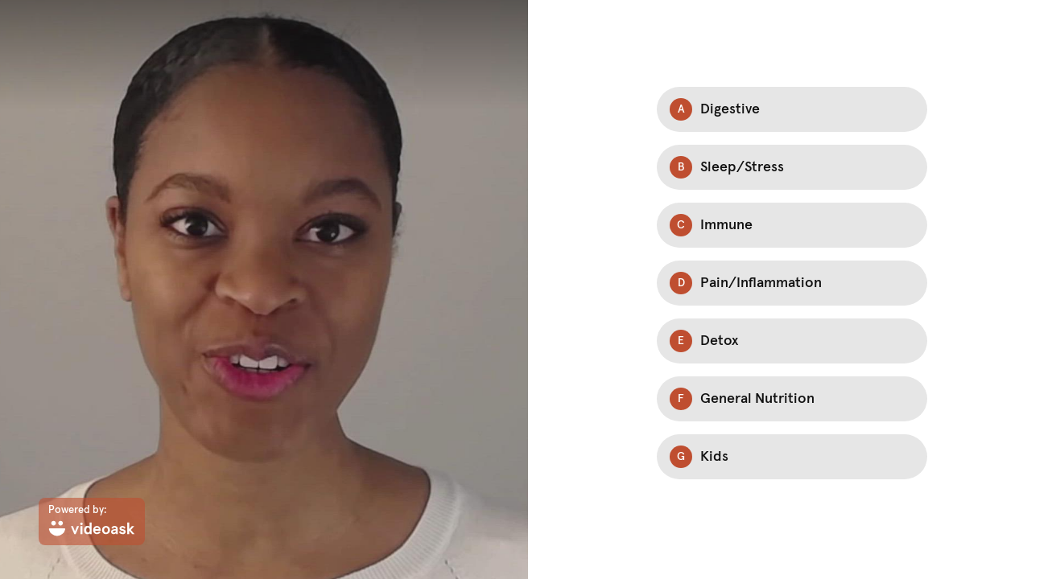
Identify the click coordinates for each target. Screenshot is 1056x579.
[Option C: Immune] (792, 225)
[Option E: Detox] (792, 340)
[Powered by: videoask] (92, 521)
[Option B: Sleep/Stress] (792, 167)
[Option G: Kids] (792, 456)
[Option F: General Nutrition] (792, 398)
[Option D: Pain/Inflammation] (792, 283)
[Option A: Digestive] (792, 109)
